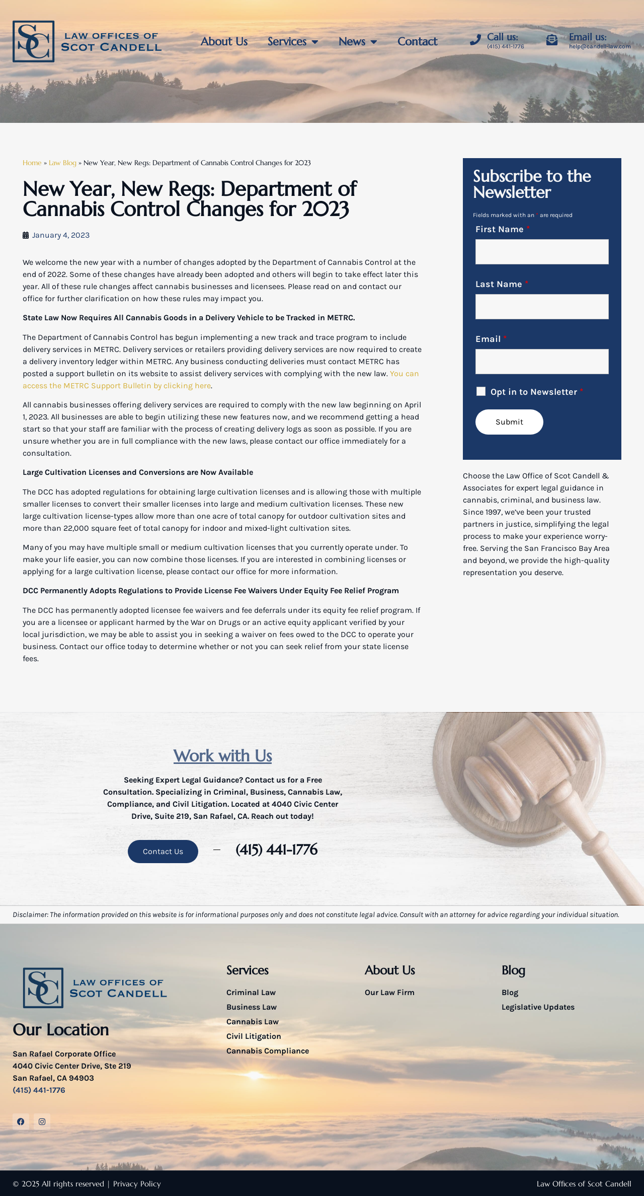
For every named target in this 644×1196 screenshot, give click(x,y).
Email (491, 339)
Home (32, 163)
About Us (224, 41)
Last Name (501, 284)
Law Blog (62, 163)
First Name (502, 229)
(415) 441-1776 (505, 46)
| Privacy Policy (134, 1183)
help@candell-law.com (600, 46)
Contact (417, 41)
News (358, 41)
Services (293, 41)
